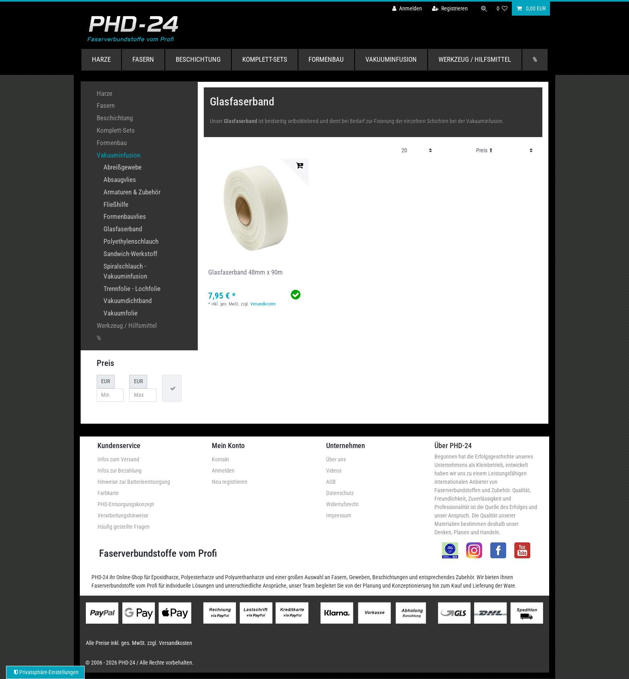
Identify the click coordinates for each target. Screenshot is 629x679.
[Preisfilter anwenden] (172, 388)
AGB (331, 482)
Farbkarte (108, 493)
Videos (333, 470)
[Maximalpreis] (142, 395)
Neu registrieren (230, 482)
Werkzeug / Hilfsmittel (474, 59)
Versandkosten (263, 304)
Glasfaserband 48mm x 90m (245, 272)
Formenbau (326, 59)
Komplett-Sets (264, 59)
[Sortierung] (504, 150)
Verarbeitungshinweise (122, 515)
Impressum (338, 515)
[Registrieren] (450, 9)
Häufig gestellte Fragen (123, 526)
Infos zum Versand (118, 459)
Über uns (336, 459)
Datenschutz (340, 493)
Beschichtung (198, 59)
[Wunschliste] (502, 9)
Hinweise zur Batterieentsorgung (133, 482)
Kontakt (220, 459)
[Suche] (484, 9)
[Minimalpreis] (110, 395)
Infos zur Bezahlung (119, 470)
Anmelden (223, 470)
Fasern (143, 59)
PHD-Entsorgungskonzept (125, 504)
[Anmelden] (407, 9)
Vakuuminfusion (391, 59)
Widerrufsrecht (342, 504)
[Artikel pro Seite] (417, 150)
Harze (101, 59)
